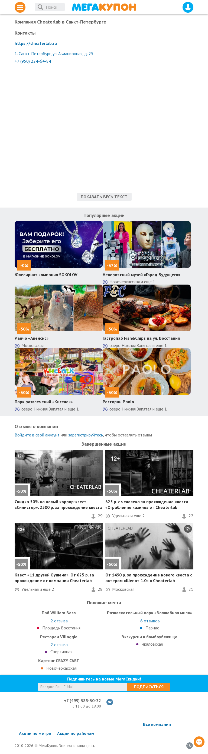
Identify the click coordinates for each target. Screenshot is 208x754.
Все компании (157, 724)
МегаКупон (104, 7)
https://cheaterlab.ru (36, 43)
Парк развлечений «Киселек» (44, 401)
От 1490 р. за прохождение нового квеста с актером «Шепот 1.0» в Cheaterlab (148, 577)
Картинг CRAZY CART (58, 660)
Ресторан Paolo (118, 401)
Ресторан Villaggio (58, 636)
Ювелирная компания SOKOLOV (46, 274)
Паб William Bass (59, 612)
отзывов (150, 620)
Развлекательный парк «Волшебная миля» (149, 612)
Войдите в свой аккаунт (37, 435)
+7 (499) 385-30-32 (82, 700)
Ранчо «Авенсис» (31, 338)
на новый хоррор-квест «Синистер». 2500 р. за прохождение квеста (58, 504)
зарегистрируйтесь (85, 435)
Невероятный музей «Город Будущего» (141, 274)
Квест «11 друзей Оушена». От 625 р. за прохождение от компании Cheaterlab (54, 577)
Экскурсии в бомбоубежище (149, 636)
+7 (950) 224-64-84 (33, 61)
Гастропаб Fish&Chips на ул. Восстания (141, 338)
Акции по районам (75, 733)
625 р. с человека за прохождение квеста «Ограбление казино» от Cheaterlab (146, 504)
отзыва (59, 620)
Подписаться (149, 686)
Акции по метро (35, 733)
